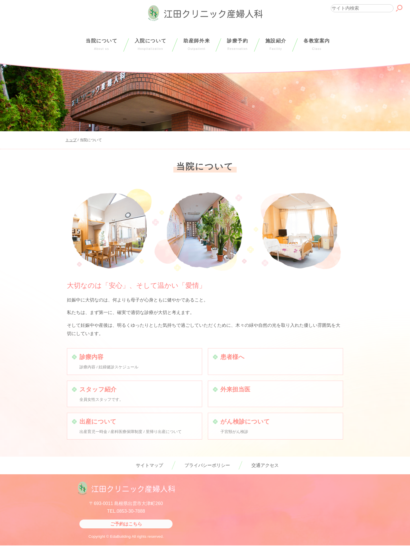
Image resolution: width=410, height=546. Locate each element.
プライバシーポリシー (207, 465)
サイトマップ (149, 465)
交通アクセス (265, 465)
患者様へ (232, 357)
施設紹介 (275, 44)
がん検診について (245, 421)
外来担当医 (235, 389)
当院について (102, 44)
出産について (97, 421)
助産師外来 (196, 44)
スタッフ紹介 (97, 389)
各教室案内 (317, 44)
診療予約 (237, 44)
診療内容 (91, 357)
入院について (151, 44)
